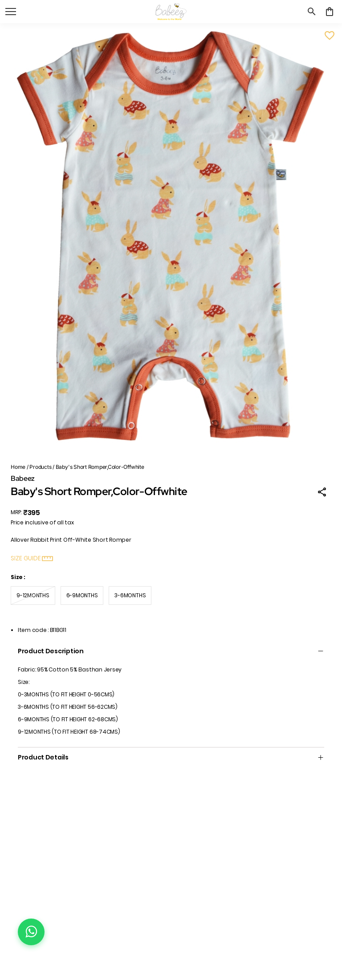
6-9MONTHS (82, 595)
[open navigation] (11, 11)
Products (40, 467)
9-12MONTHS (33, 595)
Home (18, 467)
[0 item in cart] (329, 11)
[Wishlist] (329, 35)
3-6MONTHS (130, 595)
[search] (311, 11)
